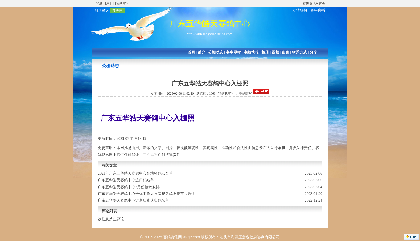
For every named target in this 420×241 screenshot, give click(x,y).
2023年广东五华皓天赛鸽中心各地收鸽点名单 (135, 173)
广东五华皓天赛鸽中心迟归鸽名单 (126, 180)
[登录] (99, 3)
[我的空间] (122, 3)
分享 (313, 52)
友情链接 (300, 10)
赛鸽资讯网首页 (314, 3)
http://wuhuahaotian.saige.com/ (210, 34)
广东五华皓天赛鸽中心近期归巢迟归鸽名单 (133, 200)
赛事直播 (317, 10)
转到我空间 (226, 93)
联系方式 (299, 52)
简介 (201, 52)
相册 (265, 52)
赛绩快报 (251, 52)
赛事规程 (233, 52)
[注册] (109, 3)
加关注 (117, 10)
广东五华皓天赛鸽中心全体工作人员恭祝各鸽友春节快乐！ (146, 194)
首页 (191, 52)
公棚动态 (215, 52)
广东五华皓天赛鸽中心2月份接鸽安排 (129, 187)
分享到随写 (244, 93)
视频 (275, 52)
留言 (285, 52)
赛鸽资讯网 (172, 237)
